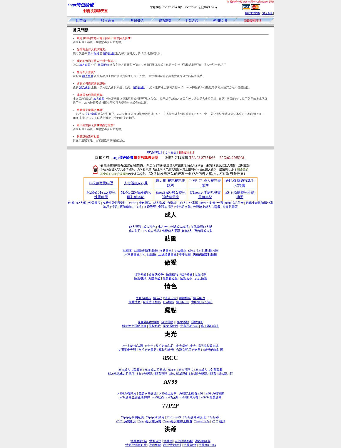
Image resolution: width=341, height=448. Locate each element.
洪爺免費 (155, 445)
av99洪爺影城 (184, 441)
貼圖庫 (127, 250)
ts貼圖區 (166, 250)
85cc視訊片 (185, 369)
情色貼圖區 (143, 298)
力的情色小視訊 (201, 302)
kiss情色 (168, 302)
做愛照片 (201, 274)
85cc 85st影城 (178, 373)
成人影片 (135, 230)
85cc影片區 (225, 373)
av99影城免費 (189, 397)
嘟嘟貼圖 (185, 254)
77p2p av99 (174, 417)
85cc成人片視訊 (155, 369)
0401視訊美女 (234, 203)
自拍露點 (167, 322)
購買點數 (165, 20)
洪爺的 (168, 441)
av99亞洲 (172, 397)
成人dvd (163, 226)
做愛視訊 (140, 278)
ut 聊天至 (150, 206)
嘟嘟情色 (185, 298)
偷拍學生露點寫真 (134, 326)
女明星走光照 (127, 349)
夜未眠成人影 (203, 230)
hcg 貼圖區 (149, 254)
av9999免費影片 (210, 397)
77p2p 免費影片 (126, 421)
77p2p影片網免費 (149, 421)
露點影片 (155, 326)
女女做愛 (201, 278)
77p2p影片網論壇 (194, 417)
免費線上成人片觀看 (206, 206)
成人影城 (159, 203)
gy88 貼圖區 (132, 254)
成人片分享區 (189, 203)
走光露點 (182, 345)
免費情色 (135, 302)
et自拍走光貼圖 (132, 345)
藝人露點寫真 (210, 326)
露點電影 (197, 322)
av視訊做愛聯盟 (101, 183)
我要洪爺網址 (172, 445)
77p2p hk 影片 (155, 417)
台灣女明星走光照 (188, 349)
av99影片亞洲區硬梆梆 (134, 397)
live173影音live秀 (211, 203)
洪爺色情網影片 (136, 445)
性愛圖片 (94, 203)
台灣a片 (172, 203)
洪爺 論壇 (190, 445)
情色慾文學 (183, 206)
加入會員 (267, 13)
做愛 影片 (186, 278)
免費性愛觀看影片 (115, 203)
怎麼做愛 (154, 278)
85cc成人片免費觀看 (209, 369)
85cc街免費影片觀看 (202, 373)
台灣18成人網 (77, 203)
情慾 (115, 206)
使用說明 (220, 20)
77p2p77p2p (202, 421)
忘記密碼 (91, 114)
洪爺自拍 (155, 441)
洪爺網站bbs (138, 441)
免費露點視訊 (189, 326)
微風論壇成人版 (201, 226)
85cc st (172, 369)
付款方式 (192, 20)
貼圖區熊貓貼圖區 (146, 250)
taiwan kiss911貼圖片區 (203, 250)
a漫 (139, 206)
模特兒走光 (166, 349)
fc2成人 (187, 230)
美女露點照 (170, 326)
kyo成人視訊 (151, 230)
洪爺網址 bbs (207, 445)
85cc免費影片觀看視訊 (152, 373)
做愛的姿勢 (156, 274)
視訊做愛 (186, 274)
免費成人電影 (171, 230)
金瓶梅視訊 (165, 206)
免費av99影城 (148, 393)
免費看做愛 (170, 278)
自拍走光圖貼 (147, 349)
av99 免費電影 (214, 393)
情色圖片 (199, 298)
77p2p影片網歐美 (132, 417)
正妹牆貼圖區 (167, 254)
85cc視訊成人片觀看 (121, 373)
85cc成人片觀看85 (130, 369)
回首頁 (81, 20)
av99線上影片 (168, 393)
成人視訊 (135, 226)
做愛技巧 (172, 274)
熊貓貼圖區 (230, 206)
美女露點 (183, 322)
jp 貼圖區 (180, 250)
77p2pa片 (214, 417)
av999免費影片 (126, 393)
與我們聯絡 (252, 13)
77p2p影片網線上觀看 (177, 421)
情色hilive (182, 302)
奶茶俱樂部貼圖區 (205, 254)
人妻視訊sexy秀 (136, 183)
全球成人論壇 (179, 226)
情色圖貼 (145, 203)
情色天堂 (170, 298)
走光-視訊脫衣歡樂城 (204, 345)
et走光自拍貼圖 (213, 349)
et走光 (149, 345)
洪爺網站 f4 (202, 441)
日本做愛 (140, 274)
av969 (133, 203)
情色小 (157, 298)
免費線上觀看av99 (191, 393)
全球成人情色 (152, 302)
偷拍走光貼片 (164, 345)
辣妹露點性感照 (148, 322)
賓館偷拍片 (127, 206)
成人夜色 (149, 226)
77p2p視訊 (218, 421)
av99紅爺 (158, 397)
